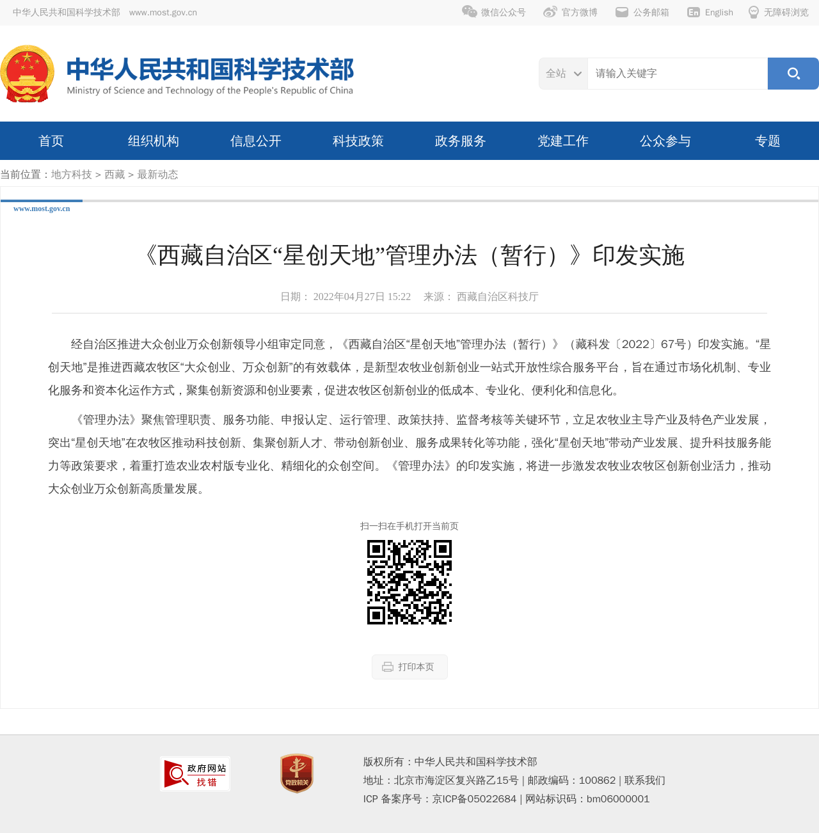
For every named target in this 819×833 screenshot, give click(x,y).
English (709, 12)
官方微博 (570, 12)
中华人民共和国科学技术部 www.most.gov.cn (105, 12)
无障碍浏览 (779, 12)
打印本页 (408, 666)
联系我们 (644, 780)
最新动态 (157, 174)
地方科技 (71, 174)
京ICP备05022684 (475, 799)
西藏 (114, 174)
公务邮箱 (641, 12)
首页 (51, 141)
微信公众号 (494, 12)
